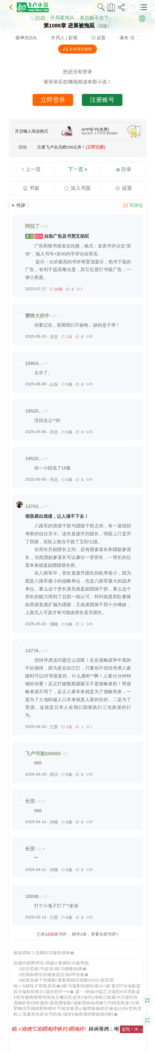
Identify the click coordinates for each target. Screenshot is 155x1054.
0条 (67, 384)
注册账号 (102, 99)
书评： (23, 205)
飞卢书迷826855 (43, 753)
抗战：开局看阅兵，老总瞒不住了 (72, 18)
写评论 (136, 205)
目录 (126, 169)
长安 (30, 801)
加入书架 (81, 188)
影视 (73, 37)
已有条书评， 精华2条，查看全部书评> (77, 934)
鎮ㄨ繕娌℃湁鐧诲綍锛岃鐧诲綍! (49, 1029)
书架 (34, 188)
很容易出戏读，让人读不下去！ (57, 516)
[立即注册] (95, 147)
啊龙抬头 (28, 37)
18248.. (33, 896)
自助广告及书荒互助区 (57, 236)
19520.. (33, 411)
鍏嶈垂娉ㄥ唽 (104, 1029)
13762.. (33, 506)
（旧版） (103, 26)
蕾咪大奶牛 (37, 315)
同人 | (62, 37)
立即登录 (53, 99)
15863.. (33, 363)
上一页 (33, 169)
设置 (101, 37)
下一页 (75, 169)
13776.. (33, 650)
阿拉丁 (32, 226)
